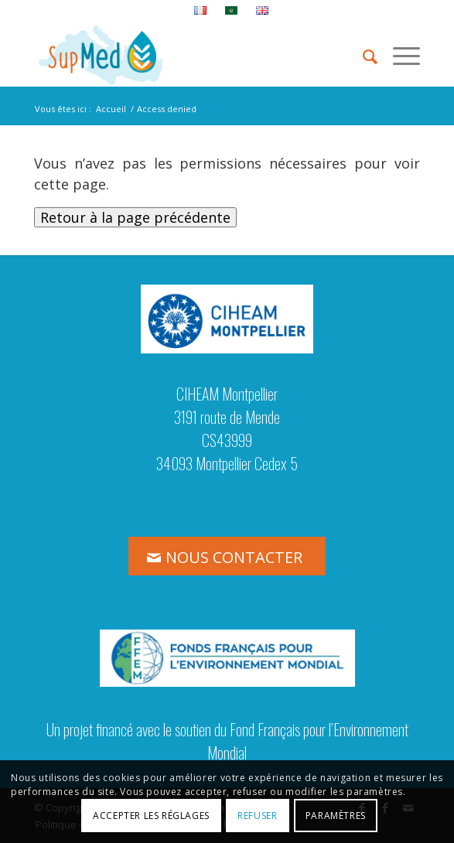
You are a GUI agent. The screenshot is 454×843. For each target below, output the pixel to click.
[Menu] (398, 55)
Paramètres (336, 815)
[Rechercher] (362, 55)
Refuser (257, 815)
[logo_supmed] (188, 55)
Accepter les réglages (151, 815)
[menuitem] (200, 10)
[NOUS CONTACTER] (227, 556)
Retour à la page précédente (135, 217)
